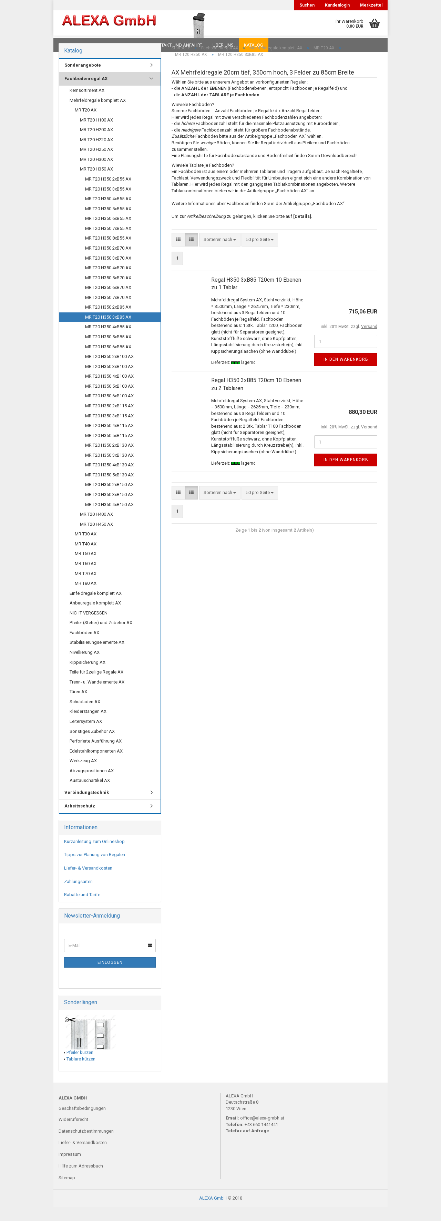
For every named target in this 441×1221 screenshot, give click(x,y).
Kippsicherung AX (87, 676)
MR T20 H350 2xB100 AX (109, 370)
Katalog (253, 45)
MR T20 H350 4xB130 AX (109, 478)
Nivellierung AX (85, 666)
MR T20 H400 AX (96, 528)
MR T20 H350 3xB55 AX (108, 202)
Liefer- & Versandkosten (88, 881)
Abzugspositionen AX (92, 784)
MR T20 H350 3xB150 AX (109, 508)
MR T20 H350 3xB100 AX (109, 380)
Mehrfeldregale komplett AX (98, 114)
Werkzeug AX (83, 774)
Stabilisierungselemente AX (97, 656)
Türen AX (78, 705)
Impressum (70, 1168)
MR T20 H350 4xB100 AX (109, 390)
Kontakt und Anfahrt (177, 45)
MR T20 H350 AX (96, 182)
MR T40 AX (85, 557)
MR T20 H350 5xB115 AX (109, 449)
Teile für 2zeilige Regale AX (96, 685)
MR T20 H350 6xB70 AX (108, 301)
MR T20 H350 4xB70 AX (108, 281)
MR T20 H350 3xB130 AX (109, 469)
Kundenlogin (337, 5)
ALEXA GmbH (213, 1211)
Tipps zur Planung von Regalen (94, 868)
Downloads (73, 45)
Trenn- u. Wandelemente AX (97, 695)
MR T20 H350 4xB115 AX (109, 439)
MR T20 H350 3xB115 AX (109, 429)
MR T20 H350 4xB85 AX (108, 340)
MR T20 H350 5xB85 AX (108, 350)
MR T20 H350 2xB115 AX (109, 419)
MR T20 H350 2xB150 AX (109, 498)
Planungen (129, 45)
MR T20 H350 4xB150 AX (109, 518)
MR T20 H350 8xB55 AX (108, 251)
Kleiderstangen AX (88, 725)
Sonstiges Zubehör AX (92, 745)
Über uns (223, 45)
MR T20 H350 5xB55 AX (108, 222)
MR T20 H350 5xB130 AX (109, 488)
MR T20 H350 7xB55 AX (108, 242)
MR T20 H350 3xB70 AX (108, 271)
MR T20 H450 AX (96, 538)
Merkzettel (371, 5)
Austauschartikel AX (90, 794)
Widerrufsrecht (73, 1133)
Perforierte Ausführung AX (96, 754)
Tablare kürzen (80, 1072)
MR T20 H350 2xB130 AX (109, 459)
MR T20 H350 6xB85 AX (108, 360)
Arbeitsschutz (79, 819)
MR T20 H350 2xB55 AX (108, 192)
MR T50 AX (85, 567)
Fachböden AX (84, 646)
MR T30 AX (85, 547)
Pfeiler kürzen (79, 1066)
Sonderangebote (82, 78)
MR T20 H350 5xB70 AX (108, 291)
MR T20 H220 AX (96, 153)
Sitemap (67, 1191)
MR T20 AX (85, 123)
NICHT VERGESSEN (88, 626)
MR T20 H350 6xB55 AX (108, 232)
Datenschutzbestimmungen (86, 1144)
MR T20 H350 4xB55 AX (108, 212)
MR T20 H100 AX (96, 133)
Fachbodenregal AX (85, 92)
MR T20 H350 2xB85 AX (108, 320)
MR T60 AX (85, 577)
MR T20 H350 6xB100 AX (109, 409)
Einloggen (110, 976)
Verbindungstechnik (86, 806)
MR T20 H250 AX (96, 163)
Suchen (307, 5)
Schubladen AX (85, 715)
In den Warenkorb (346, 373)
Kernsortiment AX (87, 104)
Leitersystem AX (86, 735)
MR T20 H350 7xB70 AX (108, 311)
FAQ (102, 45)
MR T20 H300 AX (96, 173)
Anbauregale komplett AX (95, 616)
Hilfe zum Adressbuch (81, 1179)
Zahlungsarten (78, 895)
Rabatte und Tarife (82, 908)
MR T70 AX (85, 587)
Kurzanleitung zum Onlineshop (94, 855)
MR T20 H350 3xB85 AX (108, 330)
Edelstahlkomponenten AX (96, 764)
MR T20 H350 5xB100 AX (109, 400)
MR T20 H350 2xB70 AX (108, 261)
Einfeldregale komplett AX (96, 607)
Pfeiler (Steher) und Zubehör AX (101, 636)
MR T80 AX (85, 597)
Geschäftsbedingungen (82, 1122)
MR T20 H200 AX (96, 143)
